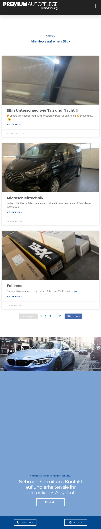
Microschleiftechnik (25, 198)
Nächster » (73, 316)
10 (60, 316)
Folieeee (15, 286)
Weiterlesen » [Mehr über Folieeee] (14, 296)
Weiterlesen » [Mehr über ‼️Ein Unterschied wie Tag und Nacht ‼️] (14, 125)
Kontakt (50, 502)
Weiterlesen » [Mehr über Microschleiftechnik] (14, 212)
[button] (95, 6)
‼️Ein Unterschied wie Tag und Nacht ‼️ (42, 110)
